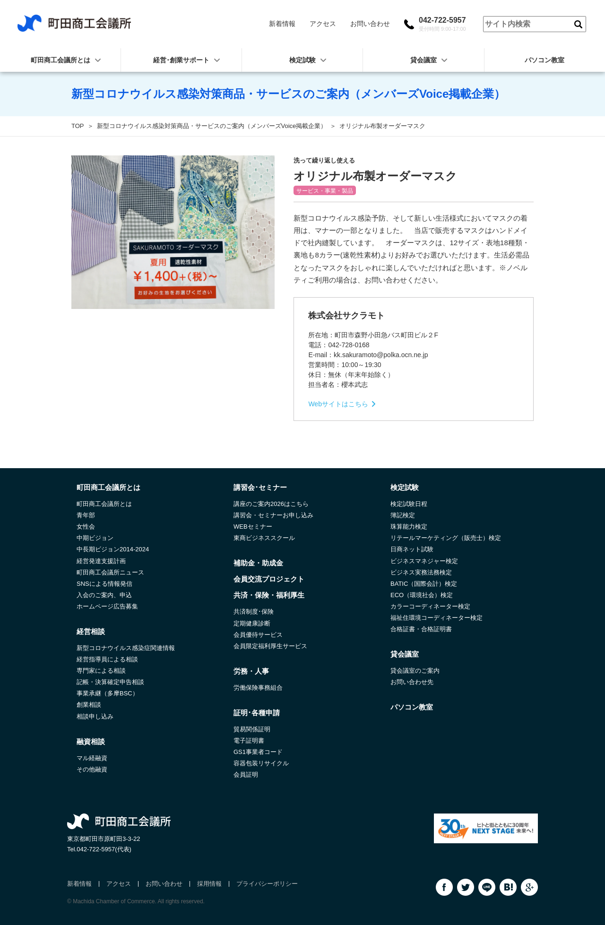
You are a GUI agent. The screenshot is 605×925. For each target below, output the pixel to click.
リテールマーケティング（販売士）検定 (445, 537)
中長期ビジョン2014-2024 (113, 549)
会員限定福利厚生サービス (270, 646)
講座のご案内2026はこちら (271, 503)
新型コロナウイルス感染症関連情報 (126, 647)
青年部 (86, 515)
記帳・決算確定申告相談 (110, 681)
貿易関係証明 (251, 729)
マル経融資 (92, 758)
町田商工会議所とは (104, 503)
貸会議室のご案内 (415, 670)
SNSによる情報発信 (104, 583)
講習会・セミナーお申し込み (273, 515)
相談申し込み (95, 716)
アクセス (323, 23)
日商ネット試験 (411, 549)
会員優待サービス (258, 634)
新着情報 (282, 23)
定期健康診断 (251, 623)
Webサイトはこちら (338, 404)
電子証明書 (248, 740)
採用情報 (209, 883)
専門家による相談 (101, 670)
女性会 (86, 526)
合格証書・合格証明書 (421, 629)
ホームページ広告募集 (107, 606)
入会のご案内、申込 (104, 595)
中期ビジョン (95, 537)
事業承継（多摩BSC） (107, 693)
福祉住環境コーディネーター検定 (436, 617)
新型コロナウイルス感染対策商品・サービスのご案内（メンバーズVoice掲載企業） (212, 125)
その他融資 (92, 769)
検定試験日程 (408, 503)
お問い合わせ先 (411, 681)
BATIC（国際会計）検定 (423, 583)
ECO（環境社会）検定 (421, 595)
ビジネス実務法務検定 (421, 572)
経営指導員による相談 (107, 659)
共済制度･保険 (253, 611)
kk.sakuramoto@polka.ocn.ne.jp (381, 355)
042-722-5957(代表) (104, 849)
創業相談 (89, 704)
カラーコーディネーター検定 (430, 606)
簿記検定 (402, 515)
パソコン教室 (544, 60)
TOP (77, 125)
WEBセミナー (252, 526)
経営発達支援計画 (101, 561)
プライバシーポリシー (267, 883)
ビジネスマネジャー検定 (424, 561)
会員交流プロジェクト (268, 579)
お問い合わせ (370, 23)
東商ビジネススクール (264, 537)
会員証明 (245, 774)
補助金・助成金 (258, 563)
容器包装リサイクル (261, 763)
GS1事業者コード (258, 751)
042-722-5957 (442, 24)
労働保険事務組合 (258, 687)
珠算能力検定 (408, 526)
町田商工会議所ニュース (110, 572)
